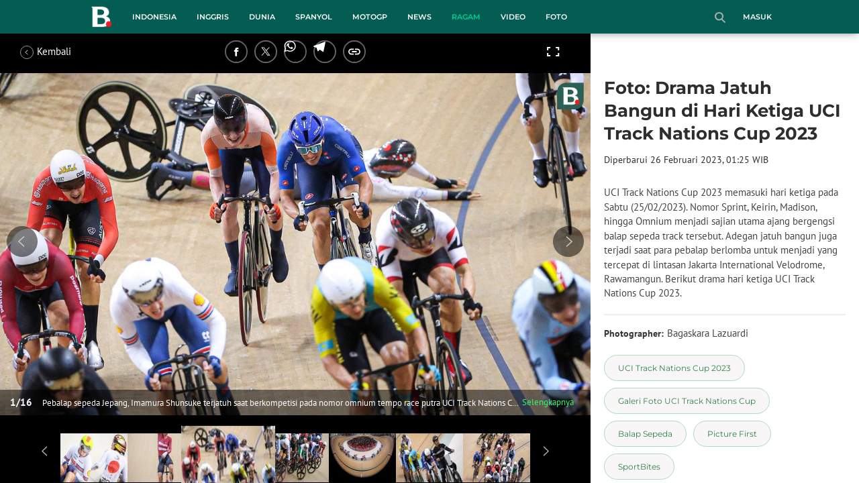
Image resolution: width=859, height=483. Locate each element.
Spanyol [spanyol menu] (313, 16)
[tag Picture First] (732, 434)
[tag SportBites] (639, 466)
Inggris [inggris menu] (213, 16)
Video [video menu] (513, 16)
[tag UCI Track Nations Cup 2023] (674, 368)
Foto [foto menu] (556, 16)
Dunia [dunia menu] (262, 16)
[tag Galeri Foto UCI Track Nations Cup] (687, 401)
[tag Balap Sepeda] (645, 434)
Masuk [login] (757, 16)
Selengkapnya (548, 402)
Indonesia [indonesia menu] (154, 16)
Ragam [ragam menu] (466, 16)
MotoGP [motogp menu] (369, 16)
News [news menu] (419, 16)
